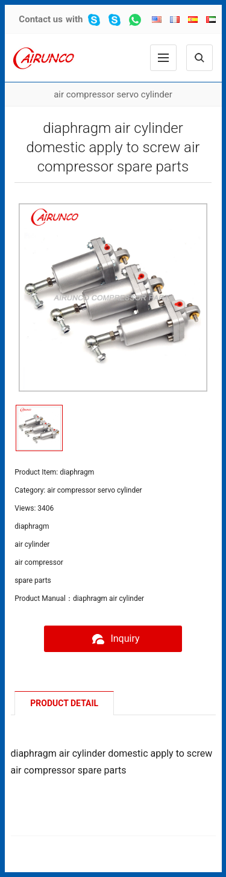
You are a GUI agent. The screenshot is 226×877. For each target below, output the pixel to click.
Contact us (41, 19)
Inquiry (112, 638)
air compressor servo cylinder (113, 94)
